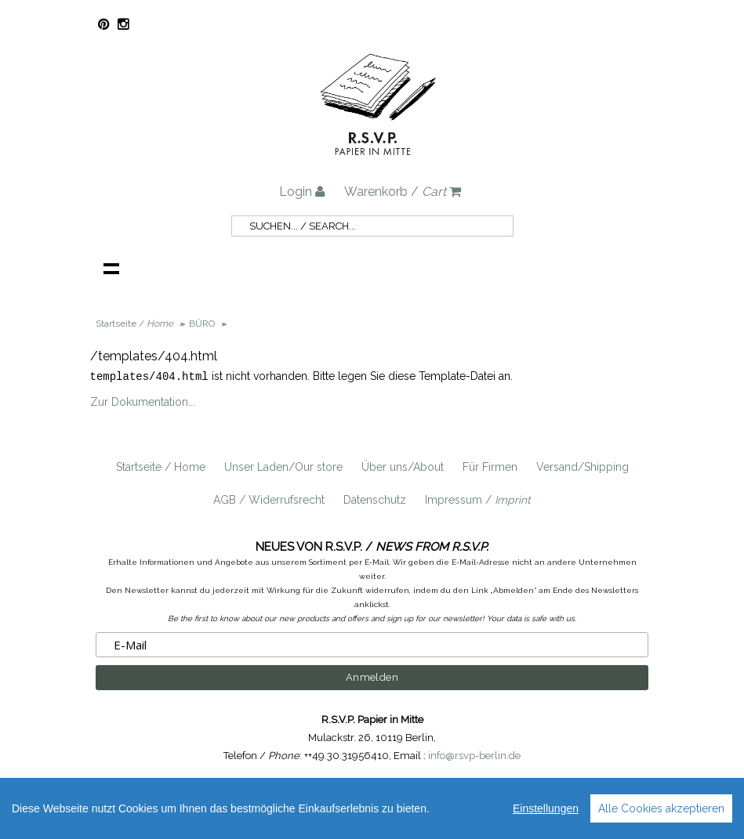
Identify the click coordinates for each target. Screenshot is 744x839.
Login (302, 191)
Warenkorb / (402, 191)
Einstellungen (546, 808)
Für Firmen (490, 466)
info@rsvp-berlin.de (474, 755)
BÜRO (202, 323)
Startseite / (134, 323)
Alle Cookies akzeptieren (661, 808)
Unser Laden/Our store (283, 466)
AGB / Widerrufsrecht (269, 499)
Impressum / (478, 499)
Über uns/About (402, 466)
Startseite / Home (160, 466)
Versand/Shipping (582, 466)
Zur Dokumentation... (142, 401)
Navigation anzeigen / (111, 268)
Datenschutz (374, 499)
